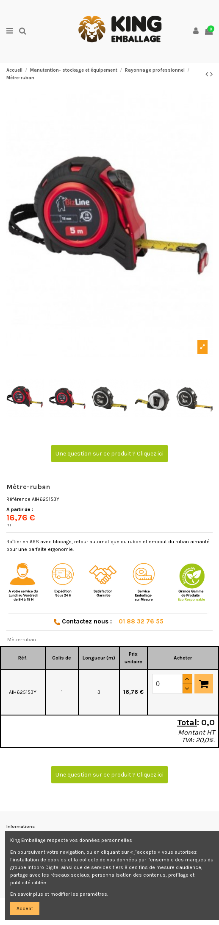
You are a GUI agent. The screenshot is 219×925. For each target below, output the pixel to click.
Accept (25, 908)
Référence (18, 499)
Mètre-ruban (21, 640)
